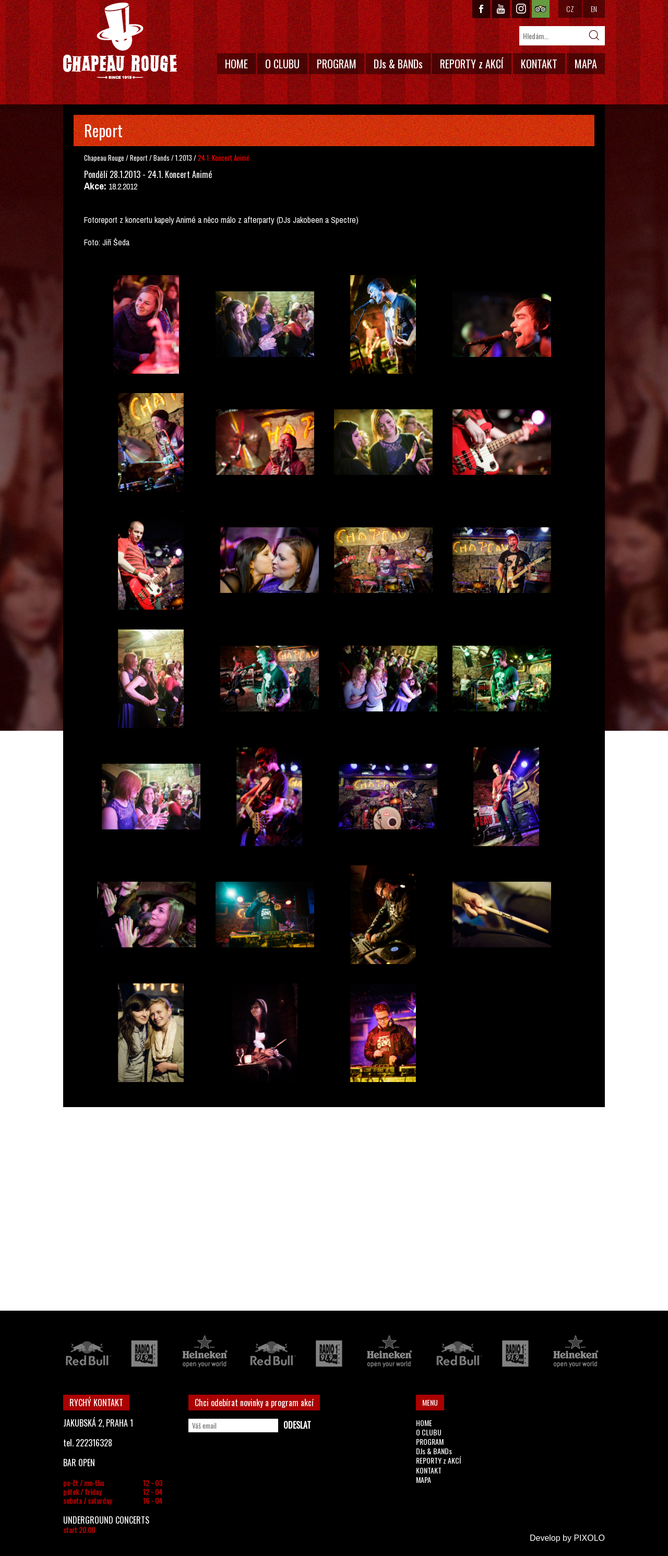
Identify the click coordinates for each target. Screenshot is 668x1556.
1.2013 (183, 157)
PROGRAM (336, 64)
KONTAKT (539, 64)
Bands (162, 157)
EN (594, 8)
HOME (236, 64)
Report (139, 157)
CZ (570, 8)
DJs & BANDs (398, 64)
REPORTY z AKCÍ (472, 64)
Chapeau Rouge (104, 157)
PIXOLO (589, 1538)
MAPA (586, 64)
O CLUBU (282, 64)
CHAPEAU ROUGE (120, 41)
